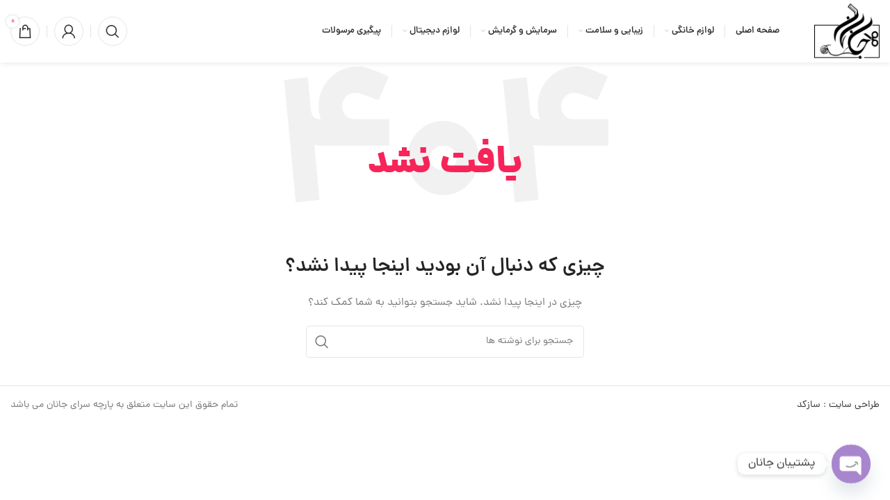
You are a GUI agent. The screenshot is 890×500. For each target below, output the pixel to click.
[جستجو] (112, 31)
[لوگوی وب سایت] (847, 32)
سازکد (808, 405)
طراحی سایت (854, 405)
